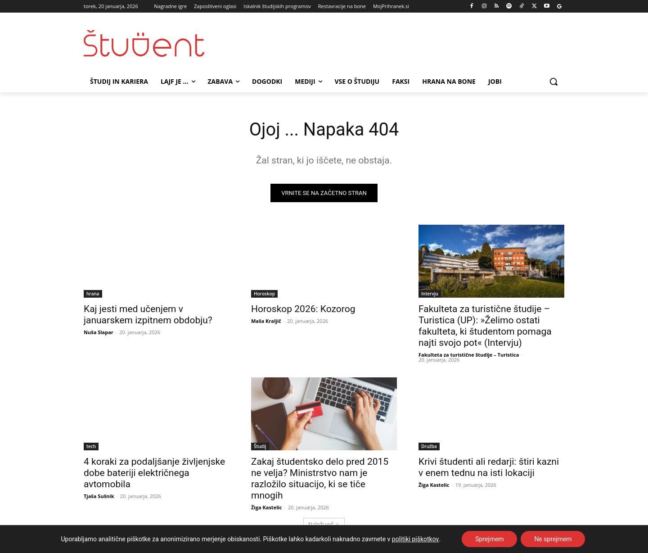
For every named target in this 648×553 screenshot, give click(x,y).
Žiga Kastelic (266, 507)
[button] (553, 81)
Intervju (429, 293)
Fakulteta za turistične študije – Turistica (468, 354)
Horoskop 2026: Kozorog (303, 309)
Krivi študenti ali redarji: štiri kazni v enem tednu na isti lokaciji (488, 467)
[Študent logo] (156, 43)
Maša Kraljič (266, 320)
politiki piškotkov (415, 539)
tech (91, 446)
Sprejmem (489, 539)
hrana (92, 293)
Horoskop (264, 293)
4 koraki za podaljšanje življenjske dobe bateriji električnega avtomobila (154, 473)
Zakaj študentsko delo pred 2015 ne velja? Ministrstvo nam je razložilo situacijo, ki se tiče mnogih (319, 478)
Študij (260, 446)
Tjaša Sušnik (99, 496)
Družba (429, 446)
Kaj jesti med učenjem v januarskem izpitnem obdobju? (148, 315)
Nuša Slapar (98, 332)
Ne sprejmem (553, 539)
